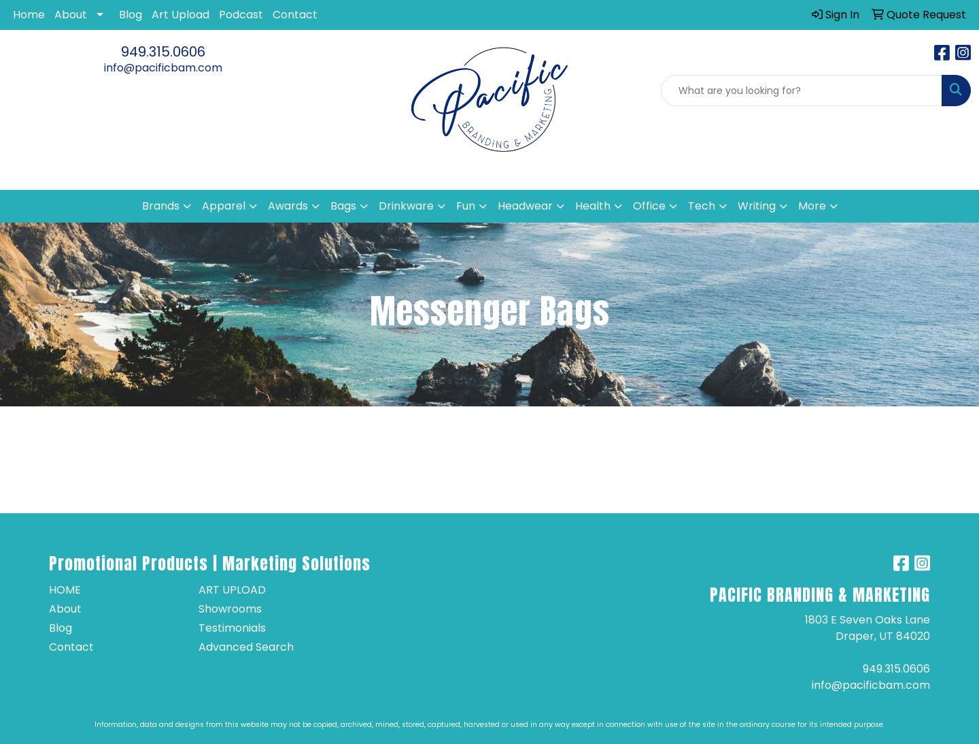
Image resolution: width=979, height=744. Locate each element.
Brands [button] (160, 206)
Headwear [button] (525, 206)
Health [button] (593, 206)
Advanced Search (246, 647)
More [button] (812, 206)
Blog (130, 14)
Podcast (241, 14)
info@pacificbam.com (163, 68)
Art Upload (180, 14)
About (70, 14)
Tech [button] (701, 206)
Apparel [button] (223, 206)
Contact (295, 14)
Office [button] (649, 206)
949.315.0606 (163, 51)
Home (29, 14)
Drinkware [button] (406, 206)
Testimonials (232, 628)
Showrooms (230, 609)
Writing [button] (757, 206)
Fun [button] (465, 206)
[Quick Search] (801, 90)
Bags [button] (343, 206)
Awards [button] (288, 206)
